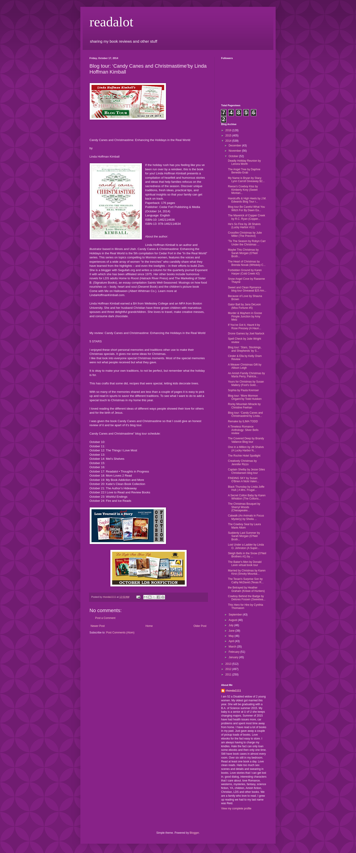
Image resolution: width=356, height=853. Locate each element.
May (232, 636)
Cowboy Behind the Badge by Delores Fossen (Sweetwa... (246, 598)
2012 (228, 669)
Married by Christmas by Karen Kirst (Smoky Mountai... (246, 572)
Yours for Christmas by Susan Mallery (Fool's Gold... (246, 383)
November (235, 150)
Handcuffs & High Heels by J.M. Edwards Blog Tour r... (247, 200)
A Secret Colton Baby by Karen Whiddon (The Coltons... (246, 497)
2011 (228, 674)
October (234, 156)
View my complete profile (236, 808)
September (236, 614)
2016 (228, 130)
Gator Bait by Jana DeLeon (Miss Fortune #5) (244, 306)
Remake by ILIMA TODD (243, 421)
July (231, 625)
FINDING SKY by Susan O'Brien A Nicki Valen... (243, 480)
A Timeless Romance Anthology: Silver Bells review (243, 430)
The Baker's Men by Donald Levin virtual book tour (245, 563)
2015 (228, 135)
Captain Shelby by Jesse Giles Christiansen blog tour (246, 471)
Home (149, 626)
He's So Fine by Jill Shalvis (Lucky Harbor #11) (244, 226)
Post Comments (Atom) (120, 632)
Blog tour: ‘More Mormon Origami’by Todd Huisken (245, 397)
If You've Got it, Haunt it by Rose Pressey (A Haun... (244, 326)
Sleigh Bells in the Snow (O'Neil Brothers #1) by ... (247, 555)
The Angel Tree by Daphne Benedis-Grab (244, 171)
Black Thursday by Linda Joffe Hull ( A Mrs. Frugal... (246, 488)
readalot (111, 21)
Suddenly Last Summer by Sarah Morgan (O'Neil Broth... (244, 536)
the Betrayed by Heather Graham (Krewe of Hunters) (246, 589)
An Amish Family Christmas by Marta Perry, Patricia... (246, 375)
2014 (228, 140)
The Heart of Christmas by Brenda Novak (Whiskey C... (247, 263)
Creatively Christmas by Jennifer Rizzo (242, 462)
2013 (228, 663)
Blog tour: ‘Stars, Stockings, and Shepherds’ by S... (244, 349)
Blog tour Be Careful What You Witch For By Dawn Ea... (246, 208)
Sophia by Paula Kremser (243, 390)
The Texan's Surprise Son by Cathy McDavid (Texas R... (246, 580)
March (233, 646)
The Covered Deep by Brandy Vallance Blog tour (246, 440)
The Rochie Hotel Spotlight (244, 455)
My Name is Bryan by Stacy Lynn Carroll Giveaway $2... (246, 179)
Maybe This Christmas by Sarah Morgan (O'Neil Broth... (243, 253)
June (232, 630)
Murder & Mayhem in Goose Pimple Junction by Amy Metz (245, 316)
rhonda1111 (233, 690)
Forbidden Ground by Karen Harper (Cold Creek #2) (245, 272)
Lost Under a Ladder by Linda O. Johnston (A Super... (246, 546)
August (233, 620)
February (234, 651)
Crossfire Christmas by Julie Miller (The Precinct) (245, 234)
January (234, 657)
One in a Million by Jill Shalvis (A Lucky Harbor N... (246, 448)
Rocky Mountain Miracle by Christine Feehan (244, 406)
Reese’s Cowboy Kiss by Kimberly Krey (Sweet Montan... (243, 190)
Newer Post (98, 626)
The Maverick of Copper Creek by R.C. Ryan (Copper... (246, 217)
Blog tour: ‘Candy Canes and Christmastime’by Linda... (245, 414)
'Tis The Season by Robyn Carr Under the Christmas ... (247, 243)
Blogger (194, 832)
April (232, 641)
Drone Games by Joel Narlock (246, 333)
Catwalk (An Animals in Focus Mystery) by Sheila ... (246, 517)
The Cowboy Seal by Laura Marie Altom (244, 526)
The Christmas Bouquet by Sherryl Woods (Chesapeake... (244, 507)
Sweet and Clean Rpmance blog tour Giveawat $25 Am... (247, 289)
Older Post (199, 626)
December (235, 145)
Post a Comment (105, 618)
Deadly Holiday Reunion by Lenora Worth (244, 162)
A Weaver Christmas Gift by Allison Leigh (244, 366)
